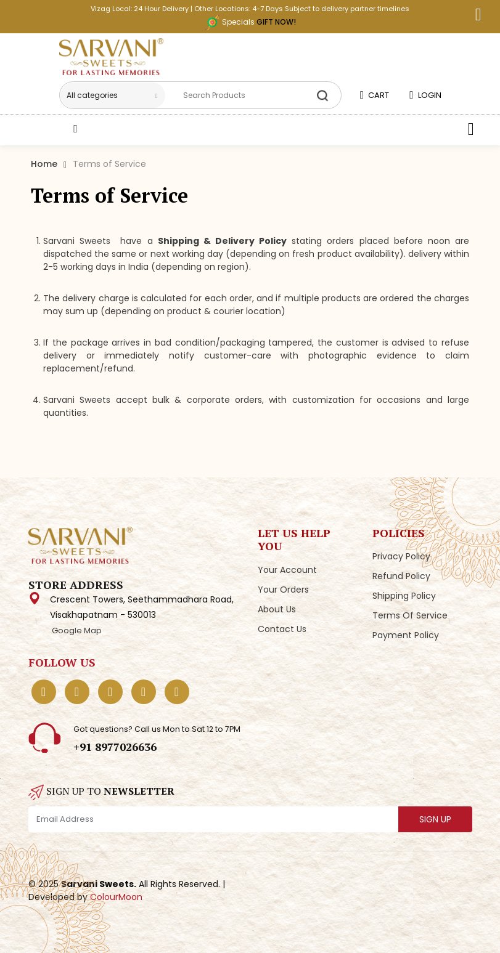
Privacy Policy (401, 556)
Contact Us (282, 629)
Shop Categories (120, 128)
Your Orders (283, 589)
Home (44, 164)
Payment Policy (405, 635)
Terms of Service (410, 615)
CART (374, 95)
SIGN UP (435, 819)
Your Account (287, 570)
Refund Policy (401, 576)
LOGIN (425, 95)
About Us (277, 609)
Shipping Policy (404, 596)
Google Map (76, 630)
